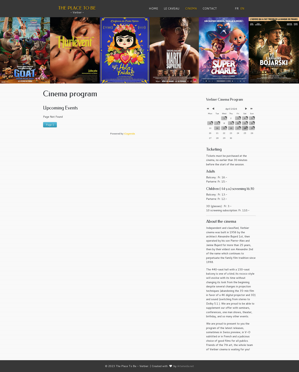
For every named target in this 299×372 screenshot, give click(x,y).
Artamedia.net (185, 366)
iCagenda (129, 133)
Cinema (191, 8)
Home (153, 8)
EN (242, 8)
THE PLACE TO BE (77, 8)
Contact (210, 8)
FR (237, 8)
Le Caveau (171, 8)
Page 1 (50, 124)
